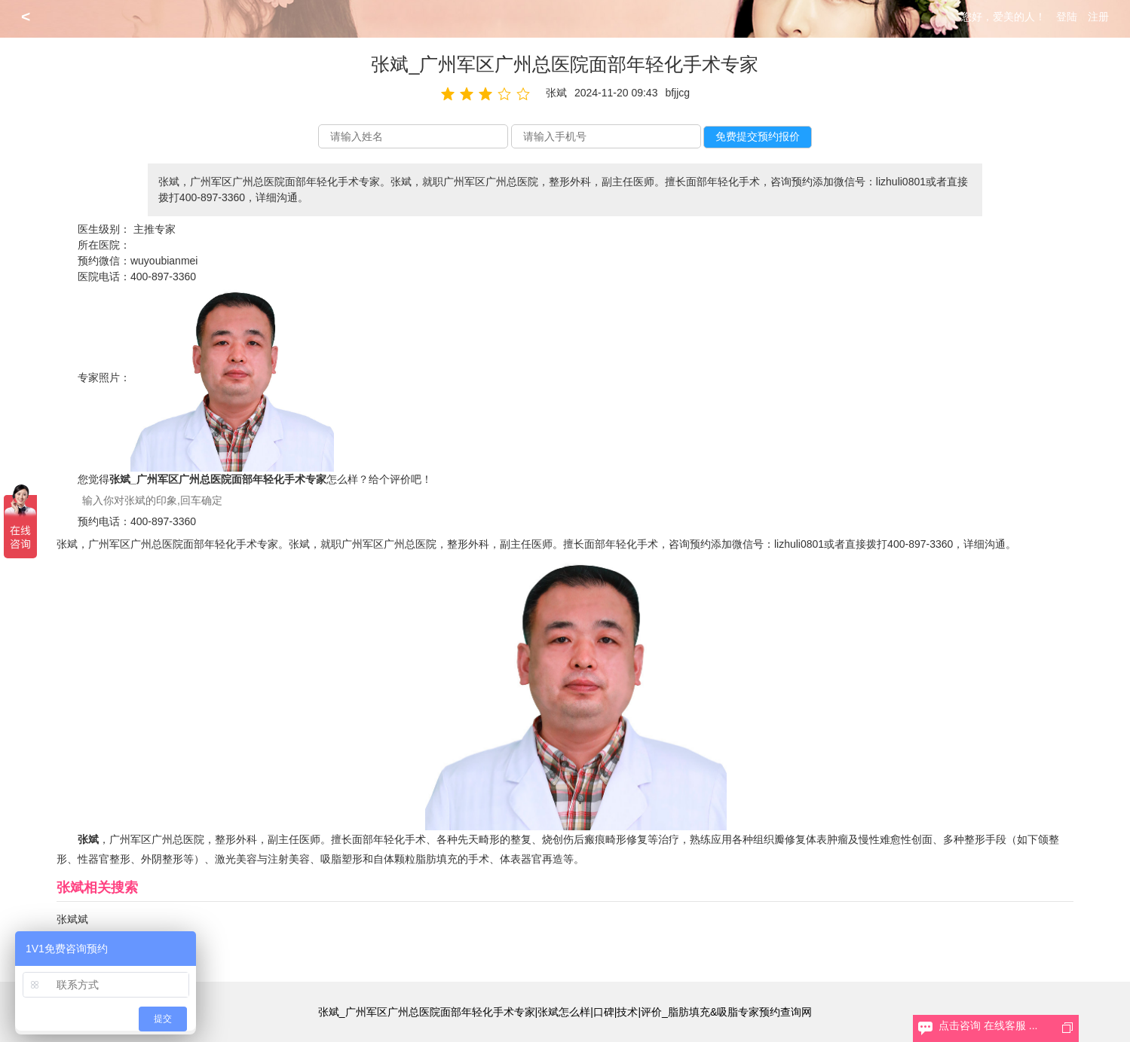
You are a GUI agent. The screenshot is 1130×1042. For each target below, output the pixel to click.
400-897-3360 (163, 276)
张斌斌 (72, 919)
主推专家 (154, 229)
